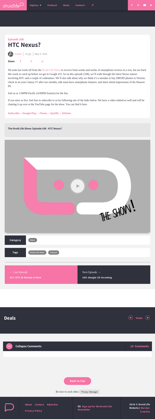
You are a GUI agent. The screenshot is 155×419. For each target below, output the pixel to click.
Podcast (52, 5)
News (32, 240)
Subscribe (13, 113)
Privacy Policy (33, 410)
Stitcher (66, 113)
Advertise (52, 404)
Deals (66, 5)
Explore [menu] (34, 5)
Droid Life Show (51, 70)
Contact (80, 5)
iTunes (43, 113)
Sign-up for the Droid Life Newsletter (95, 408)
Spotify (54, 113)
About (28, 404)
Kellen (15, 54)
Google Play (29, 113)
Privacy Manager (89, 392)
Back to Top (77, 381)
